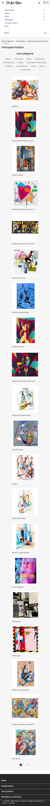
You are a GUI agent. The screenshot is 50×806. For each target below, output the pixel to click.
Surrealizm (9, 66)
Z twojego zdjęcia (11, 23)
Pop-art (42, 66)
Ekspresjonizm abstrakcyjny (37, 62)
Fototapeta (9, 20)
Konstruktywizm (22, 66)
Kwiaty (28, 59)
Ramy (7, 26)
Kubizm (20, 62)
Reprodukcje (9, 10)
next (28, 765)
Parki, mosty (18, 59)
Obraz (7, 13)
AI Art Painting (25, 70)
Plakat (7, 16)
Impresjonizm (40, 59)
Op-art (33, 66)
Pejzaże (8, 59)
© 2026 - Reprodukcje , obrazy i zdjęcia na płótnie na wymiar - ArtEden (23, 802)
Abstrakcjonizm (9, 62)
